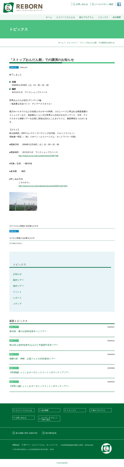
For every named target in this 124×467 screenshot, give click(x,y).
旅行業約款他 (51, 433)
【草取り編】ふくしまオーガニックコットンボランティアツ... (39, 386)
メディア (17, 304)
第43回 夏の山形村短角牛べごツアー (28, 331)
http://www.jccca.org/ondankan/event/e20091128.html (42, 186)
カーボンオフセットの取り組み (49, 419)
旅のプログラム (86, 17)
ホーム (49, 17)
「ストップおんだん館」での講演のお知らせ (96, 43)
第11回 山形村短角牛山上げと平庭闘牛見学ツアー (33, 345)
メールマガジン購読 (104, 4)
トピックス (103, 17)
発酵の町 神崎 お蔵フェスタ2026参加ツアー (32, 358)
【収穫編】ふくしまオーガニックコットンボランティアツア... (39, 372)
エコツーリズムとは (65, 17)
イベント (17, 292)
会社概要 (117, 17)
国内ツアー (18, 280)
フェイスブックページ (118, 4)
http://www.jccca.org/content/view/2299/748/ (38, 156)
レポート (17, 298)
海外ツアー (18, 286)
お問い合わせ (82, 4)
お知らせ (17, 274)
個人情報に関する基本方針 (27, 433)
